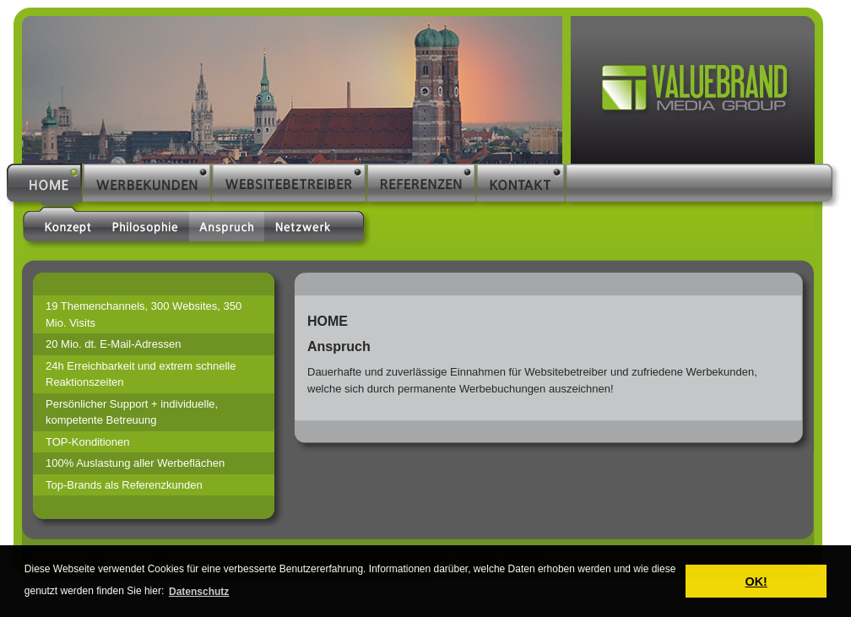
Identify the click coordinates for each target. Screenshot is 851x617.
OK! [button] (756, 581)
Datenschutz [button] (199, 592)
